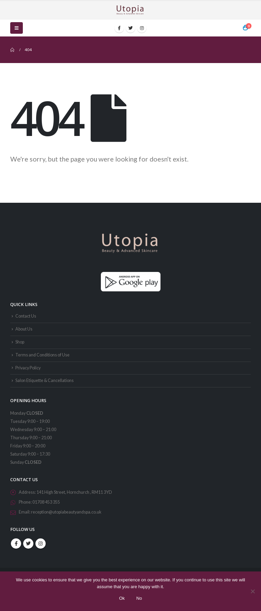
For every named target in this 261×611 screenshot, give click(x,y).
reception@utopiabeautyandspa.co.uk (66, 512)
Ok (122, 598)
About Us (23, 329)
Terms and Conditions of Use (42, 354)
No (139, 598)
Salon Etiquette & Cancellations (44, 380)
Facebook (16, 543)
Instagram (40, 543)
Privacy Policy (28, 367)
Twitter (28, 543)
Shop (19, 342)
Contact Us (25, 316)
